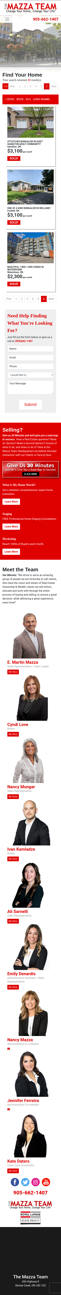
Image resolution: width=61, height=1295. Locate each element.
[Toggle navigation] (7, 19)
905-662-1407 (45, 19)
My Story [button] (13, 672)
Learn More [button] (11, 501)
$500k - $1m (23, 99)
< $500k (9, 99)
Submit (30, 404)
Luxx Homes (41, 99)
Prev (12, 86)
